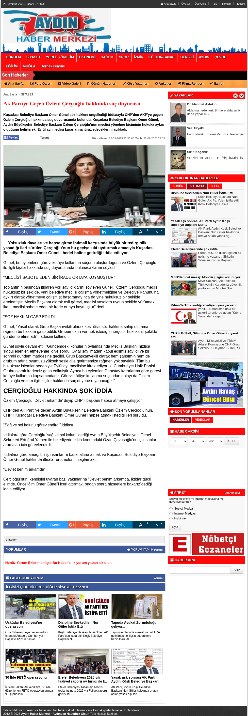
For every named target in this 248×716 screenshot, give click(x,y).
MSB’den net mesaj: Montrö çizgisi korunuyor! (206, 277)
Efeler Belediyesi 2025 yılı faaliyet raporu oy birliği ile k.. (82, 679)
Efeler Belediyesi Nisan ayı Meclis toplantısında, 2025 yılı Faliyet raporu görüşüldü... (82, 690)
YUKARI (222, 709)
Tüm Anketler (231, 492)
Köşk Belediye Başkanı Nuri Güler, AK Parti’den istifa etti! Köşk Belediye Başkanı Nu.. (83, 636)
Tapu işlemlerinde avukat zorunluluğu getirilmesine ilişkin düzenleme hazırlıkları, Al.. (135, 636)
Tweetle (49, 231)
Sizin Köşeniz (197, 153)
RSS (214, 3)
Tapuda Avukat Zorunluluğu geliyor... (134, 624)
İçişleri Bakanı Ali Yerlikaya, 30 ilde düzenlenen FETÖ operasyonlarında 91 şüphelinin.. (29, 690)
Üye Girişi (201, 3)
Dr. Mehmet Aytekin (202, 105)
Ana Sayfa (168, 3)
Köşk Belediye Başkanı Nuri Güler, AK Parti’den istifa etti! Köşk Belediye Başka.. (218, 201)
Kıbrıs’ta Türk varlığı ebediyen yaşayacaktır (204, 305)
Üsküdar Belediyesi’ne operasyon (23, 624)
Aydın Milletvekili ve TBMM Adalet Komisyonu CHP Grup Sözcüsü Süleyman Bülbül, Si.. (220, 345)
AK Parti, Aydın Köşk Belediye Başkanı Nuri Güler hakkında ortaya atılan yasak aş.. (219, 233)
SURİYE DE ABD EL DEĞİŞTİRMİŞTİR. (215, 159)
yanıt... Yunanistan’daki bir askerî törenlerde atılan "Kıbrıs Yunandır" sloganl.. (219, 313)
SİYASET (27, 94)
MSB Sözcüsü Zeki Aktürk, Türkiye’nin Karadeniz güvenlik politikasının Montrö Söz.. (220, 285)
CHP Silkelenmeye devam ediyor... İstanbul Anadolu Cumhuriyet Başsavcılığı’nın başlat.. (28, 636)
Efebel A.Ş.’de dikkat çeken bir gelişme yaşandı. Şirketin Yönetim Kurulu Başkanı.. (220, 257)
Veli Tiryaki (195, 129)
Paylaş (16, 231)
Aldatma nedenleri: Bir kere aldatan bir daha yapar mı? (214, 113)
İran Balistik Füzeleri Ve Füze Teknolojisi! (216, 135)
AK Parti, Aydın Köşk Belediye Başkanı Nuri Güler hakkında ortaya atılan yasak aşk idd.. (134, 690)
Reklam (226, 3)
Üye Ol (186, 3)
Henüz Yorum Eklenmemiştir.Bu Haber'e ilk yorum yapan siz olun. (59, 563)
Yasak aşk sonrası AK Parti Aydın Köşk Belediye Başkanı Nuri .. (135, 681)
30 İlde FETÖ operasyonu (26, 677)
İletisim (240, 3)
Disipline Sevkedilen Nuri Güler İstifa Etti (78, 624)
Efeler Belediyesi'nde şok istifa (194, 249)
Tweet (44, 138)
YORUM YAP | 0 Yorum (145, 549)
